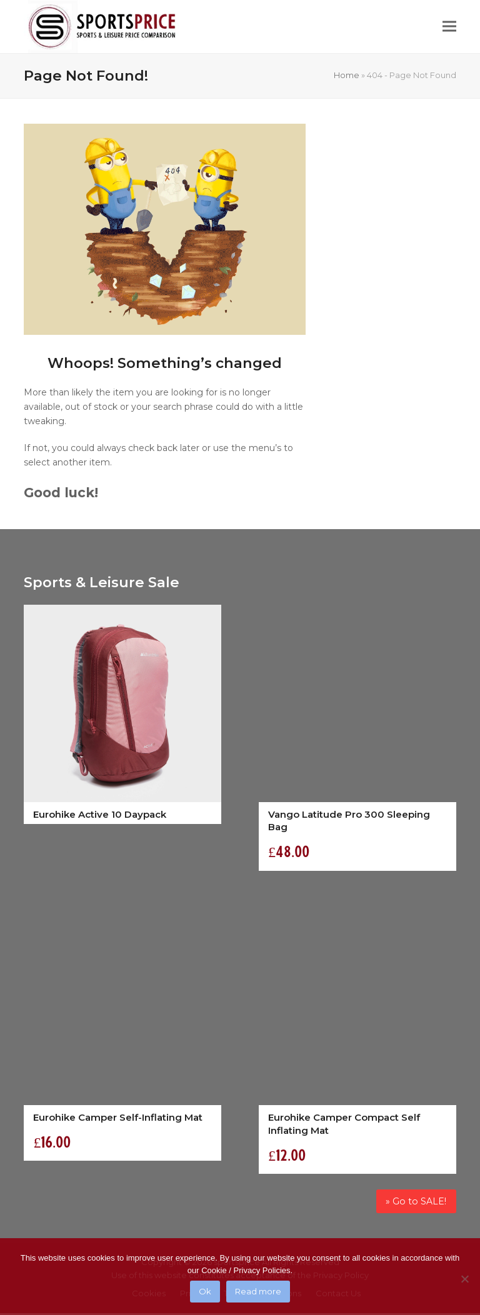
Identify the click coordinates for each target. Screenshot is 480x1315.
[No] (464, 1279)
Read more (258, 1291)
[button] (449, 26)
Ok (205, 1291)
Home (346, 75)
